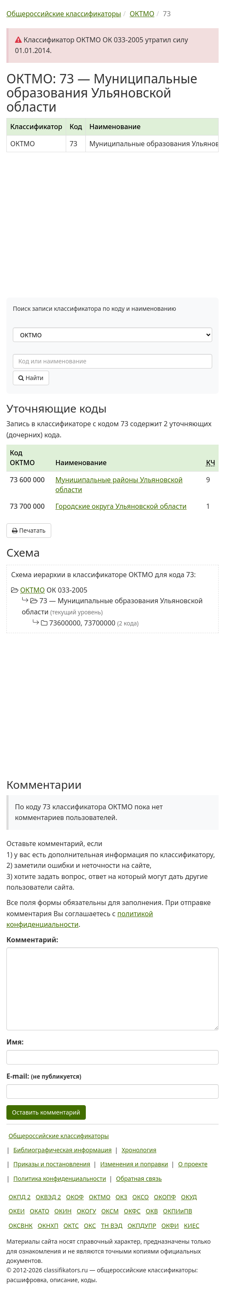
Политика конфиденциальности (59, 1178)
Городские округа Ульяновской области (121, 506)
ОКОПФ (165, 1197)
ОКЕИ (17, 1211)
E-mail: (43, 1076)
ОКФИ (170, 1225)
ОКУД (189, 1197)
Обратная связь (139, 1178)
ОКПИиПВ (177, 1211)
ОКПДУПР (142, 1225)
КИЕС (191, 1225)
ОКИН (62, 1211)
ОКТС (71, 1225)
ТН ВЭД (112, 1225)
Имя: (14, 1042)
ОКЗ (121, 1197)
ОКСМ (110, 1211)
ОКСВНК (20, 1225)
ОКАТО (40, 1211)
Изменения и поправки (134, 1164)
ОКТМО (32, 590)
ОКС (90, 1225)
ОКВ (152, 1211)
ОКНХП (48, 1225)
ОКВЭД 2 (48, 1197)
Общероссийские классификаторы (59, 1136)
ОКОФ (75, 1197)
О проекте (192, 1164)
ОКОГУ (86, 1211)
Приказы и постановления (51, 1164)
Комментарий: (32, 939)
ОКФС (132, 1211)
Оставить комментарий (46, 1112)
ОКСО (140, 1197)
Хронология (139, 1150)
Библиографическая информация (62, 1150)
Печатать (29, 530)
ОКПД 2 (20, 1197)
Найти (31, 378)
